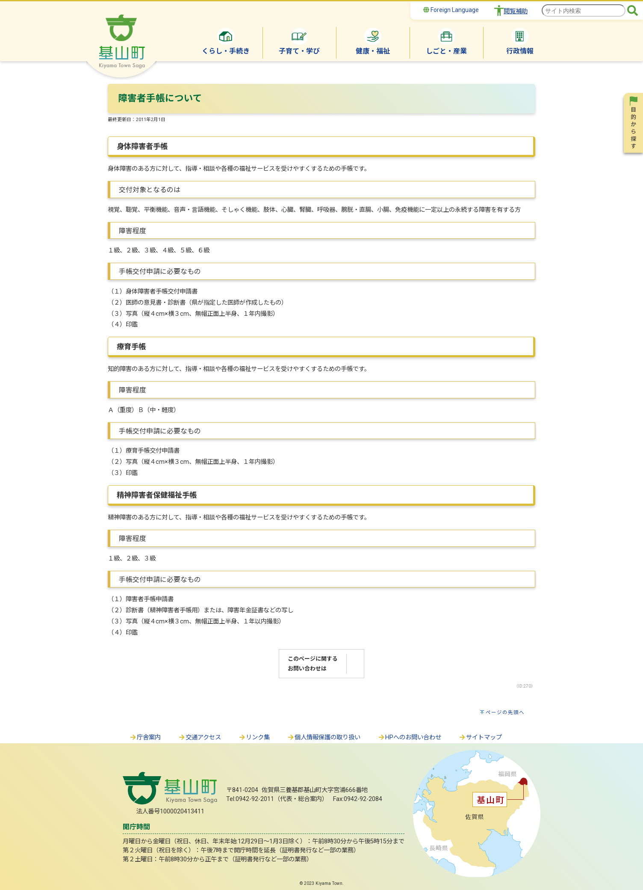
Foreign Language (451, 9)
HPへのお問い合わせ (409, 737)
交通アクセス (199, 737)
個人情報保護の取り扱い (323, 737)
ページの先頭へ (505, 712)
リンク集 (254, 737)
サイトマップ (480, 737)
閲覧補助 (516, 11)
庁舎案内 (145, 737)
